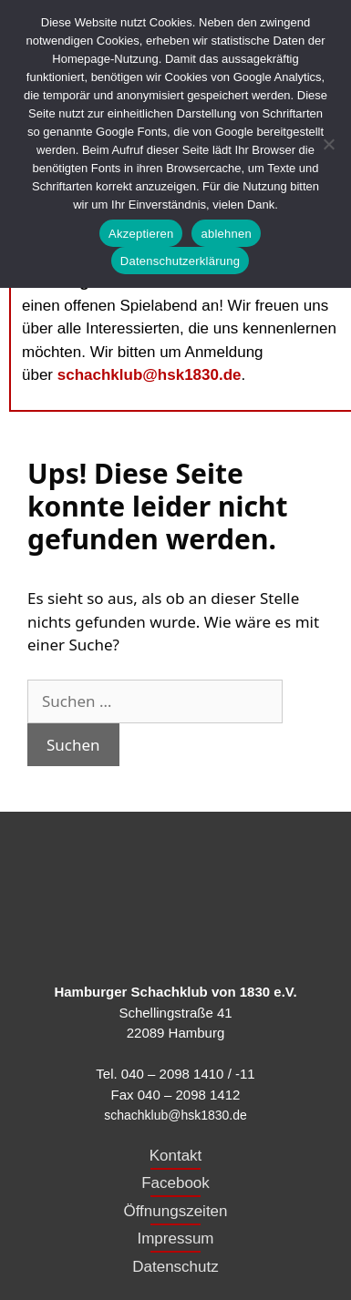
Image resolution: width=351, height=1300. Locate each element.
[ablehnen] (328, 144)
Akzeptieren (140, 234)
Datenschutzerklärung (180, 261)
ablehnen (226, 234)
